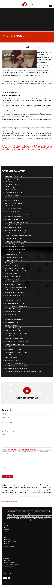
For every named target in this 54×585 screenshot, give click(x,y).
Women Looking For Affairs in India (16, 230)
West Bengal (42, 520)
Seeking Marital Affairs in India (14, 295)
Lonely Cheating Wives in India (14, 344)
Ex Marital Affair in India (12, 290)
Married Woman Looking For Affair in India (18, 233)
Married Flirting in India (12, 347)
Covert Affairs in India (11, 255)
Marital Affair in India (11, 198)
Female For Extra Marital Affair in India (17, 214)
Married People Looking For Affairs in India (18, 309)
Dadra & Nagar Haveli (29, 513)
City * (3, 438)
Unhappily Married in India (13, 263)
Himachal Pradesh (23, 514)
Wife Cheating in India (12, 187)
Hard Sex (6, 531)
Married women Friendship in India (16, 366)
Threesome (6, 529)
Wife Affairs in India (11, 206)
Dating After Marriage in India (14, 179)
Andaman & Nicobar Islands (14, 511)
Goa (49, 513)
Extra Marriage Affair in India (14, 339)
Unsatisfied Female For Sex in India (16, 271)
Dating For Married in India (13, 225)
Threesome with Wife (8, 566)
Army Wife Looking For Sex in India (16, 306)
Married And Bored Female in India (16, 333)
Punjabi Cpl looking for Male (9, 562)
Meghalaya (47, 516)
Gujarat (10, 514)
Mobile (3, 434)
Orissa (22, 518)
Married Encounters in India (13, 355)
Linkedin (9, 578)
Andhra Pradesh (27, 511)
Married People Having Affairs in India (17, 328)
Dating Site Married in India (13, 284)
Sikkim (45, 518)
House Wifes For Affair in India (14, 268)
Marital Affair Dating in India (14, 282)
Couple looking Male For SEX (10, 541)
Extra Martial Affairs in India (13, 238)
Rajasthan (40, 518)
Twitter (6, 578)
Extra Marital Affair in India (13, 176)
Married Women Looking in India (15, 249)
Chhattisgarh (19, 513)
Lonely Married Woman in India (15, 301)
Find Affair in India (10, 314)
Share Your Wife (7, 560)
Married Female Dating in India (14, 219)
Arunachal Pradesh (37, 511)
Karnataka (48, 514)
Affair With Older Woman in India (15, 287)
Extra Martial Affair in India (13, 257)
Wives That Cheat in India (13, 330)
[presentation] (12, 471)
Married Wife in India (11, 322)
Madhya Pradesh (26, 516)
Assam (44, 511)
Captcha (4, 467)
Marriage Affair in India (12, 211)
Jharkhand (42, 514)
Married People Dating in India (14, 292)
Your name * (5, 413)
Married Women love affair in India (16, 368)
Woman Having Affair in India (14, 349)
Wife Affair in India (10, 190)
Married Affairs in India (12, 195)
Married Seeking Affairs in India (14, 244)
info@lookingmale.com (11, 501)
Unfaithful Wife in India (12, 279)
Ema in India (8, 181)
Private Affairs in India (12, 317)
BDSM (5, 527)
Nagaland (16, 518)
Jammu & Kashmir (34, 514)
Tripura (19, 520)
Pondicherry (28, 518)
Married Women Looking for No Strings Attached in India (23, 371)
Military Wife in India (11, 298)
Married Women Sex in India (14, 227)
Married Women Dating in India (15, 217)
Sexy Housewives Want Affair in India (16, 222)
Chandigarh (11, 513)
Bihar (49, 511)
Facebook (4, 578)
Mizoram (10, 518)
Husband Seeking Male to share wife (11, 564)
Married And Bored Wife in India (15, 336)
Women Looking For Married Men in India (18, 236)
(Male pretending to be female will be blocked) (17, 422)
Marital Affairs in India (12, 200)
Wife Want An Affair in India (13, 203)
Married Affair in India (11, 184)
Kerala (10, 516)
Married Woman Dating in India (15, 320)
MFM (5, 537)
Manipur (41, 516)
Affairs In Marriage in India (13, 208)
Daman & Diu (39, 513)
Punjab (34, 518)
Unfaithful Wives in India (12, 276)
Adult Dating (6, 525)
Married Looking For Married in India (16, 341)
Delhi (45, 513)
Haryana (15, 514)
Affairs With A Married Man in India (16, 352)
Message (22, 449)
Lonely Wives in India (11, 360)
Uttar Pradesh (26, 520)
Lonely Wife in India (11, 358)
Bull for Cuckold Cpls (8, 549)
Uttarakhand (34, 520)
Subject (3, 444)
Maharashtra (35, 516)
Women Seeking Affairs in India (14, 246)
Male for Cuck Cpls (7, 551)
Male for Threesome (8, 539)
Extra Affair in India (11, 274)
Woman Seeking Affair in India (14, 303)
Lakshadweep (16, 516)
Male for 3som (7, 543)
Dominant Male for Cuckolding (10, 555)
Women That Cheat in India (13, 311)
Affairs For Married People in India (15, 252)
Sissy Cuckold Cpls (8, 553)
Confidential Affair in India (13, 265)
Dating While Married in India (14, 260)
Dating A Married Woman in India (15, 241)
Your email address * (6, 417)
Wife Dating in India (11, 325)
